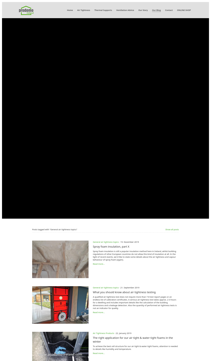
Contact (169, 10)
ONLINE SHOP (184, 10)
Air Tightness (83, 10)
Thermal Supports (103, 10)
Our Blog (156, 10)
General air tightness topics (106, 242)
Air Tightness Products (103, 333)
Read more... (99, 264)
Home (70, 10)
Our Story (143, 10)
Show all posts (172, 229)
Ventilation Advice (125, 10)
